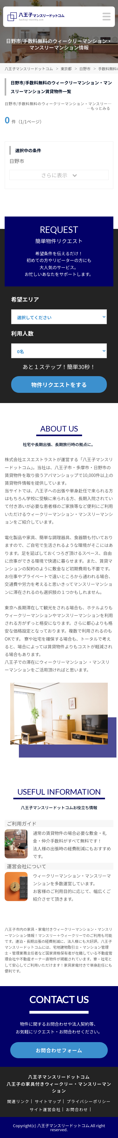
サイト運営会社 (45, 1109)
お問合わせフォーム (59, 1050)
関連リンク (18, 1101)
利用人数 (22, 333)
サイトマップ (48, 1101)
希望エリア (25, 299)
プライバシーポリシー (89, 1101)
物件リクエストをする (59, 384)
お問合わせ (77, 1109)
